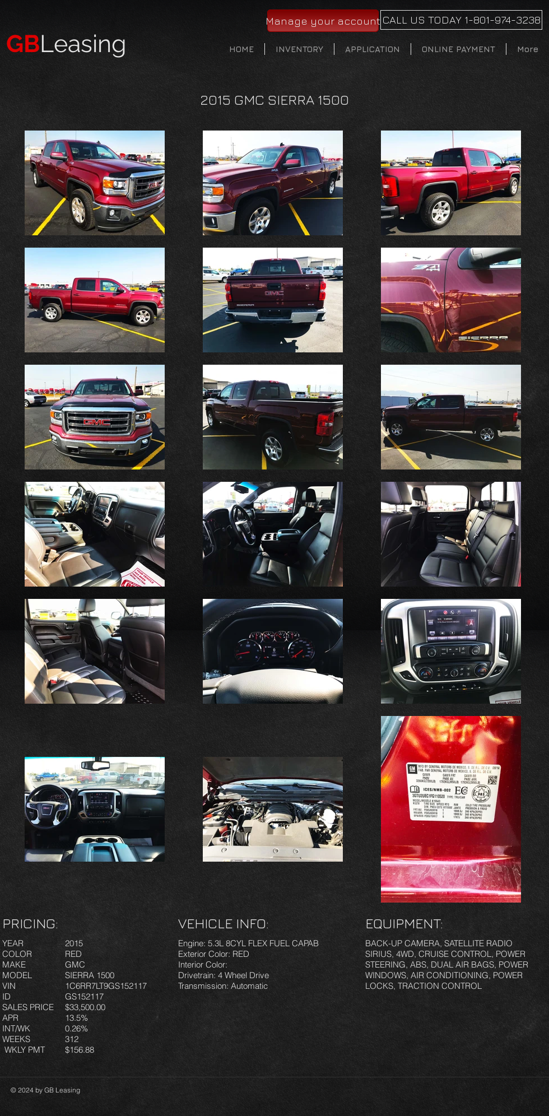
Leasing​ (66, 44)
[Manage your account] (323, 21)
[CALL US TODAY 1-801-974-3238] (461, 20)
